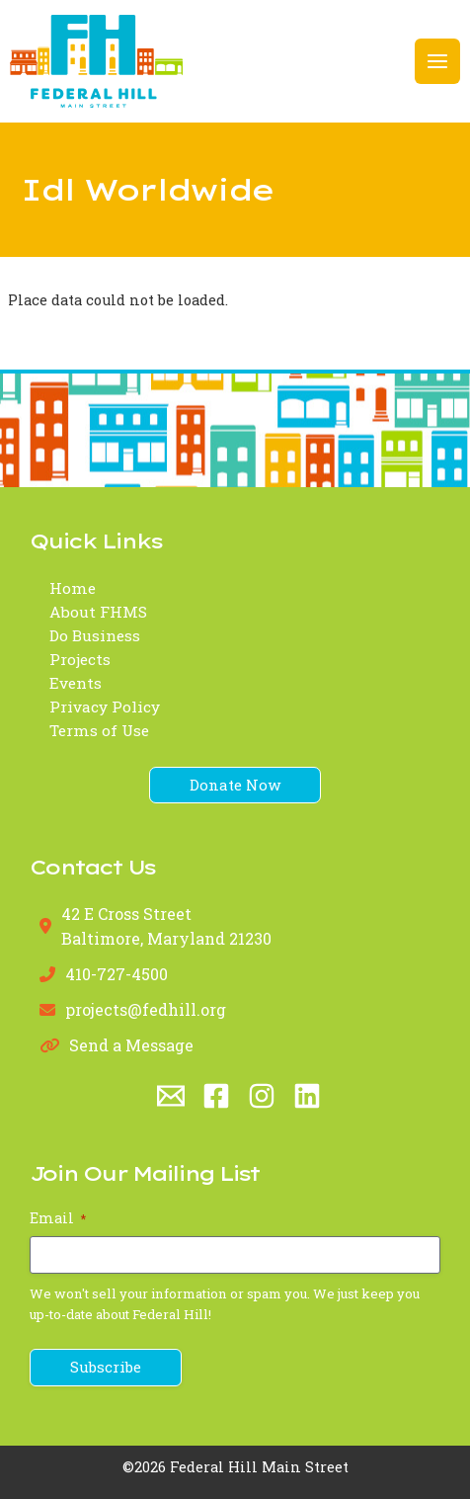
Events (75, 683)
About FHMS (98, 612)
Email (58, 1217)
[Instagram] (261, 1096)
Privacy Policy (104, 706)
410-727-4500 (116, 973)
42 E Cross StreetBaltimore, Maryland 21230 (166, 925)
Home (72, 588)
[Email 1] (171, 1096)
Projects (80, 659)
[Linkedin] (307, 1096)
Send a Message (131, 1045)
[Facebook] (216, 1096)
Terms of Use (99, 730)
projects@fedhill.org (145, 1009)
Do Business (94, 635)
